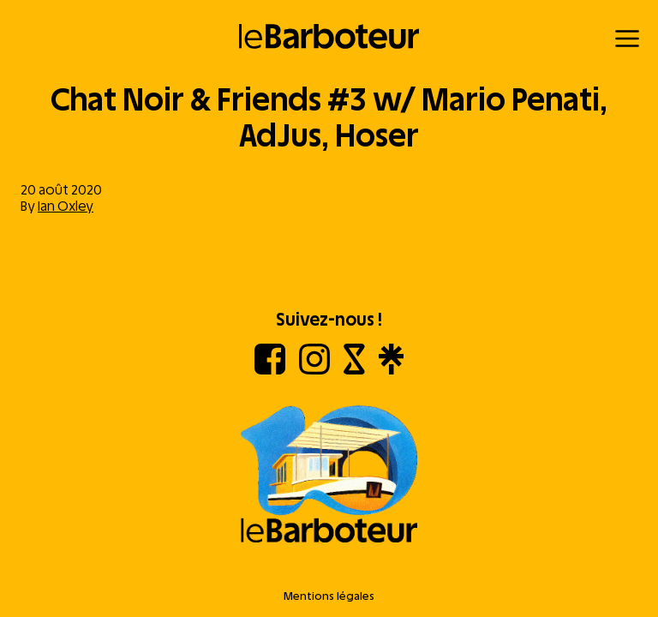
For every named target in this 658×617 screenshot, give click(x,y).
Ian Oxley (65, 206)
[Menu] (627, 39)
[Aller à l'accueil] (329, 475)
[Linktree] (391, 370)
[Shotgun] (354, 370)
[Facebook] (270, 370)
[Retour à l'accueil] (329, 36)
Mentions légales (329, 596)
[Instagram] (314, 370)
